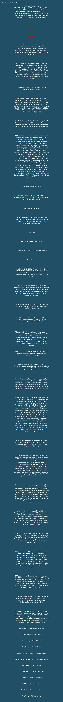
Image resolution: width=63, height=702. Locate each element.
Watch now (31, 35)
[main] (31, 351)
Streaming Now (31, 29)
